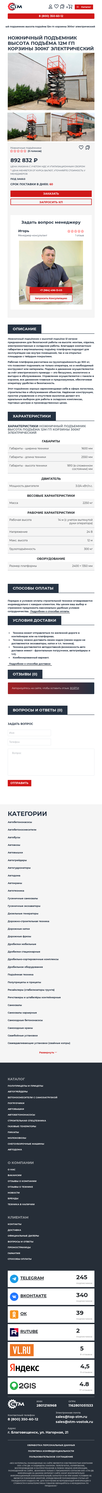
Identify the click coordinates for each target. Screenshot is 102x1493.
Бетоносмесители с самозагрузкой (32, 1097)
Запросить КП (51, 202)
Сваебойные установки (23, 1035)
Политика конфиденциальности (51, 1451)
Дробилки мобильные (22, 944)
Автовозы (14, 844)
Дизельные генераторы (23, 913)
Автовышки (15, 852)
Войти (74, 688)
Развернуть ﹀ (48, 1052)
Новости (14, 1192)
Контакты (14, 1224)
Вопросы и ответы (20, 1241)
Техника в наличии (21, 1204)
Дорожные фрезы (19, 936)
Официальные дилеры (23, 1235)
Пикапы (13, 1132)
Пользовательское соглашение (51, 1456)
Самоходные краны (20, 1028)
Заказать (51, 193)
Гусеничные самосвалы (23, 898)
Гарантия (14, 1253)
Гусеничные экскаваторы (24, 905)
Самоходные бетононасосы (25, 1020)
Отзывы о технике (20, 1186)
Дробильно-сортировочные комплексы (33, 959)
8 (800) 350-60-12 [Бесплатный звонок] (51, 16)
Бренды (13, 1198)
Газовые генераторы (22, 1126)
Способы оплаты (19, 1259)
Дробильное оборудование (25, 967)
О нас (11, 1169)
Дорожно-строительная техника (28, 921)
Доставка (14, 1230)
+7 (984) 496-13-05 (51, 290)
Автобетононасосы (20, 822)
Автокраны (15, 883)
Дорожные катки (19, 928)
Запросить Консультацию (51, 298)
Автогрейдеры (17, 860)
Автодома (14, 875)
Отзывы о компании (22, 1181)
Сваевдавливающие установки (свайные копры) (39, 1043)
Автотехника (16, 890)
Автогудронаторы (19, 867)
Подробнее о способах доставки (29, 663)
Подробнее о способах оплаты (49, 611)
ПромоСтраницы (19, 1247)
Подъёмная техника (20, 974)
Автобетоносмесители (22, 829)
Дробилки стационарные (24, 951)
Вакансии (15, 1175)
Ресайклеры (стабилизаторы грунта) (31, 989)
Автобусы (14, 837)
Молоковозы (17, 1138)
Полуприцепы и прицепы (24, 982)
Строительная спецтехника (27, 1120)
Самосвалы (15, 1005)
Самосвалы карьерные (22, 1012)
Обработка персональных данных (51, 1445)
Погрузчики (16, 1103)
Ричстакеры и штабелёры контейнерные (34, 997)
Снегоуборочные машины (26, 1143)
